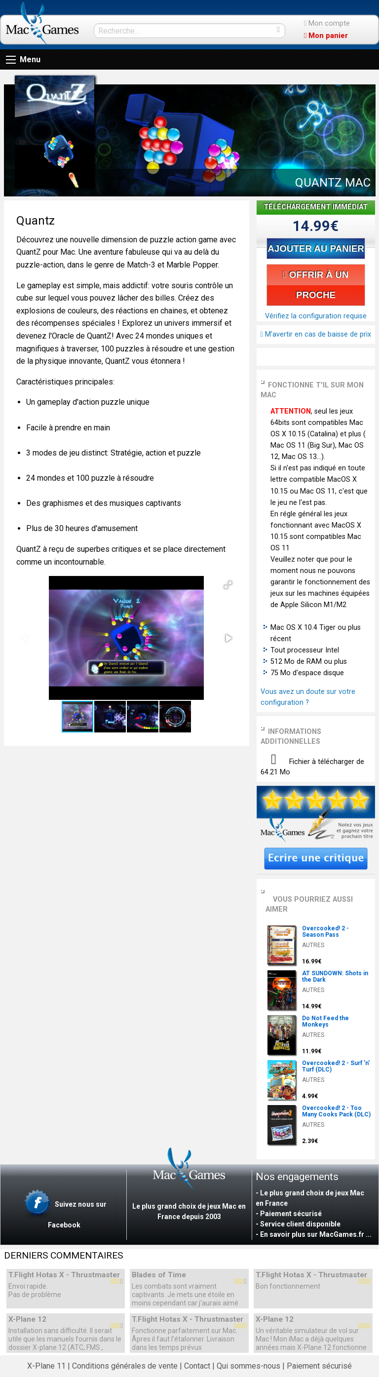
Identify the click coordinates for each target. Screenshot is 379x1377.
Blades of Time (159, 1275)
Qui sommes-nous (248, 1366)
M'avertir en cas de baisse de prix (316, 334)
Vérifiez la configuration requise (316, 316)
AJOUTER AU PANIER (315, 248)
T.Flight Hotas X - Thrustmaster (64, 1275)
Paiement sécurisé (319, 1366)
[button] (228, 585)
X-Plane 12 (27, 1319)
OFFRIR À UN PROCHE (316, 284)
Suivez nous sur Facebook (64, 1209)
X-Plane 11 (46, 1366)
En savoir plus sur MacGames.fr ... (316, 1234)
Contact (197, 1366)
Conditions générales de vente (125, 1366)
